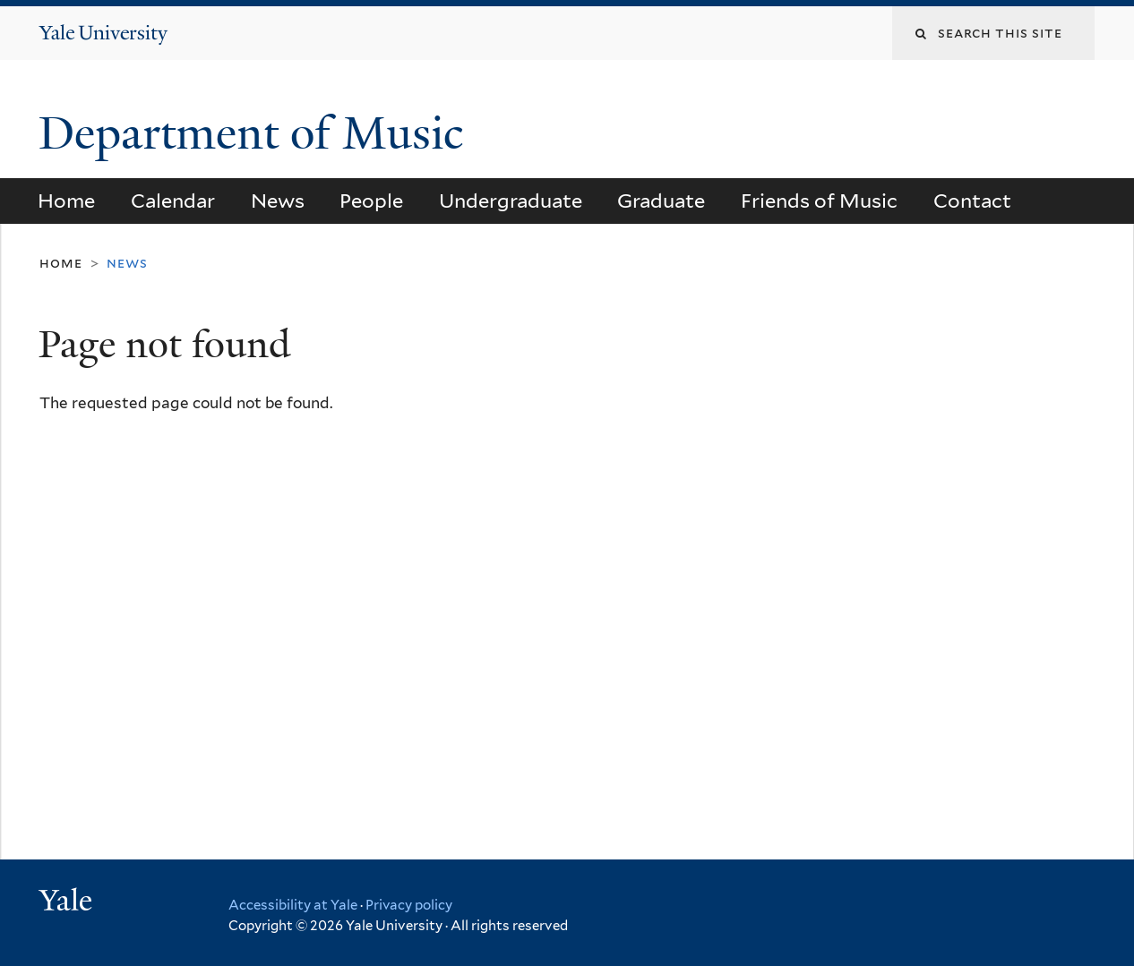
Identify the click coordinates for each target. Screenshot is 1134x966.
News (278, 200)
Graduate (661, 200)
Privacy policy (408, 905)
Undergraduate (510, 200)
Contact (972, 200)
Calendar (173, 200)
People (371, 200)
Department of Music (257, 133)
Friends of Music (819, 200)
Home (66, 200)
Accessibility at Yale (292, 905)
